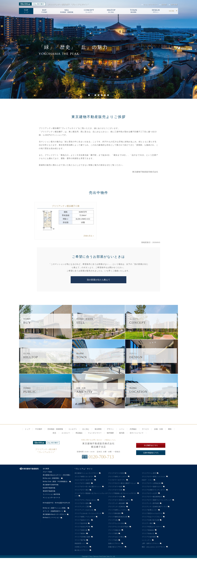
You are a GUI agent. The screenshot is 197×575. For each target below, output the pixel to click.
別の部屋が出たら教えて (98, 280)
